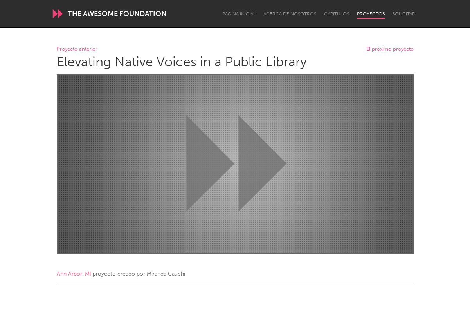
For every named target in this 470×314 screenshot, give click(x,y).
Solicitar (404, 13)
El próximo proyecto (390, 49)
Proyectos (371, 13)
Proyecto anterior (77, 49)
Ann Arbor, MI (74, 273)
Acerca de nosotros (289, 13)
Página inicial (239, 13)
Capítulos (336, 13)
